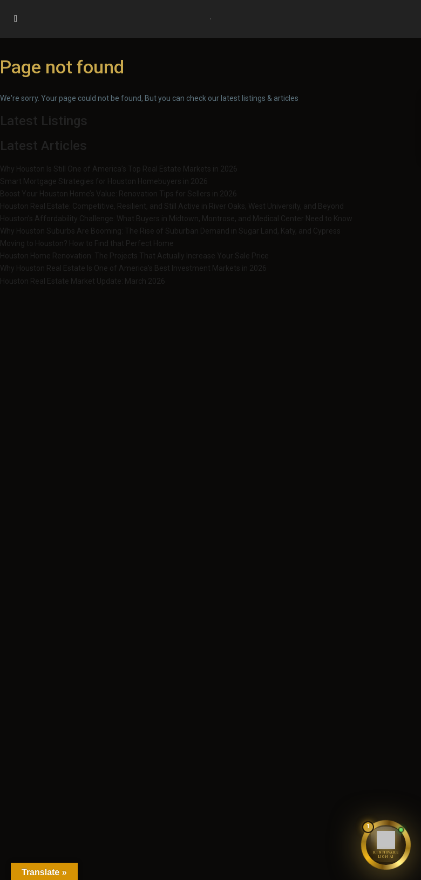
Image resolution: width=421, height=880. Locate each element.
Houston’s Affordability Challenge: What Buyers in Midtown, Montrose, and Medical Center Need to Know (176, 218)
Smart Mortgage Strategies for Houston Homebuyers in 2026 (104, 181)
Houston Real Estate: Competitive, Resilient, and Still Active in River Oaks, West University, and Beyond (172, 206)
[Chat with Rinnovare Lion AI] (386, 845)
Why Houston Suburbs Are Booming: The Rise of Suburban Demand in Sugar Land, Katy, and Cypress (170, 231)
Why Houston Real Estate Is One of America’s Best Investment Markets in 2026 (133, 268)
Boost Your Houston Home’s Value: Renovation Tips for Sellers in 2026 (118, 193)
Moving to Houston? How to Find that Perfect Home (87, 243)
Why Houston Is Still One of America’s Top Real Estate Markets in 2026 (118, 169)
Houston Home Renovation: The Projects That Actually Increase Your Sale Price (134, 255)
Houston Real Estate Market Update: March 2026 (82, 281)
